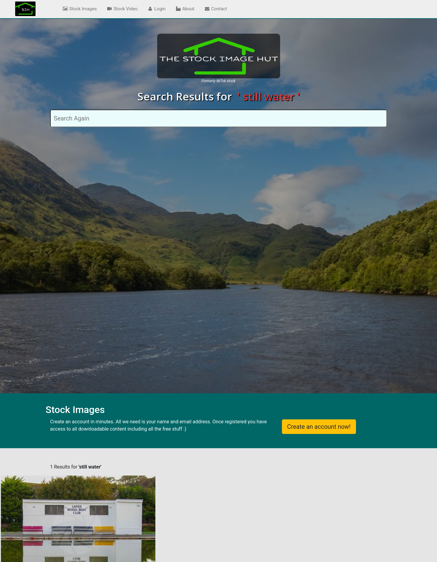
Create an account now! (319, 426)
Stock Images (79, 9)
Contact (215, 9)
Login (156, 9)
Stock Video (122, 9)
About (185, 9)
